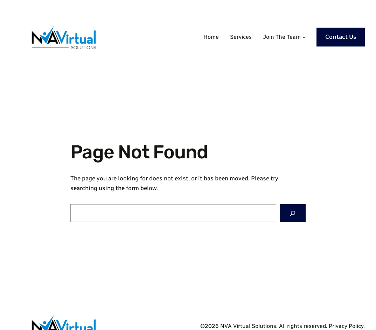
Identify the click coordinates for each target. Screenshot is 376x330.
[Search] (293, 213)
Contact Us (340, 36)
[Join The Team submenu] (304, 37)
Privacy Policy (346, 326)
